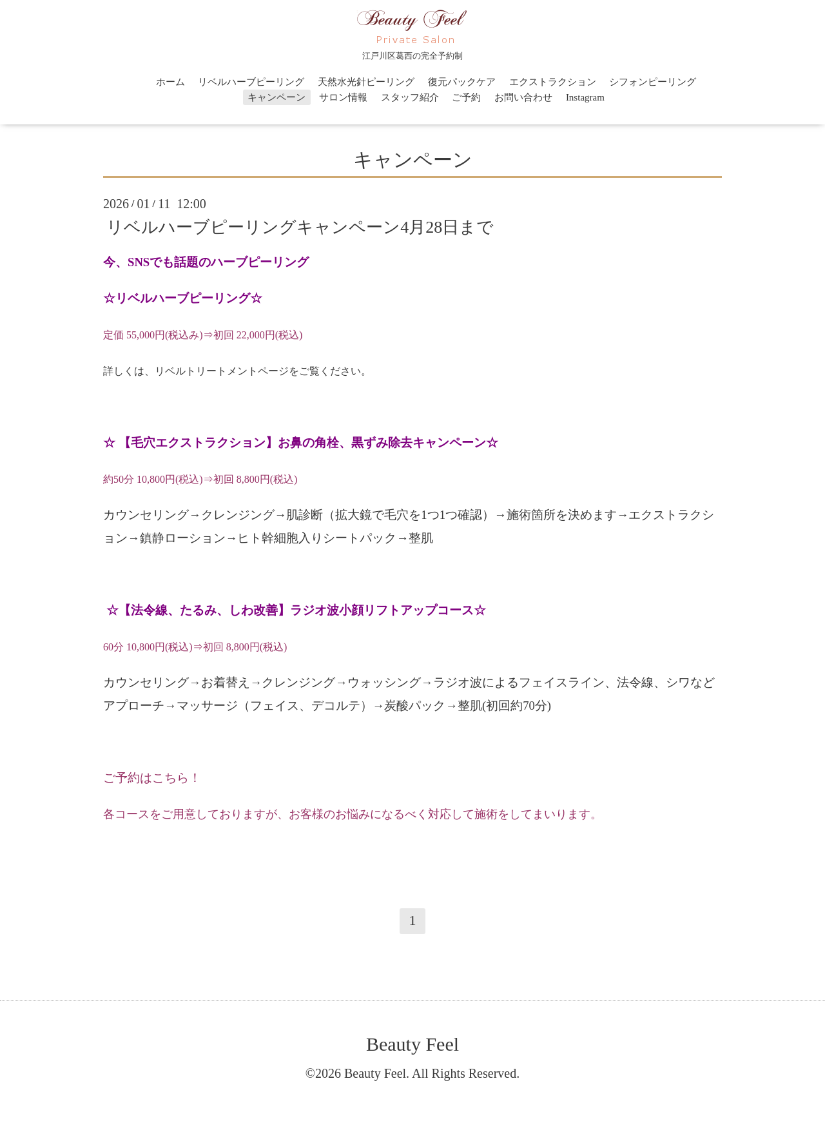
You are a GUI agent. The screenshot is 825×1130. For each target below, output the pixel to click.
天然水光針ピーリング (366, 82)
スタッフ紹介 (410, 97)
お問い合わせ (523, 97)
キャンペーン (277, 97)
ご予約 (466, 97)
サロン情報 (343, 97)
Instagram (585, 97)
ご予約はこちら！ (152, 777)
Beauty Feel (412, 1044)
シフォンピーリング (652, 82)
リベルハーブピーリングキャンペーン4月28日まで (300, 226)
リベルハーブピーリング (251, 82)
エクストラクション (552, 82)
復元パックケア (462, 82)
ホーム (170, 82)
